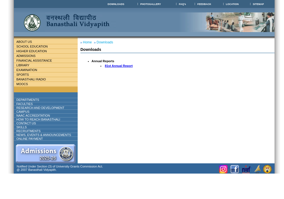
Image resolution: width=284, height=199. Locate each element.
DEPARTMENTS (32, 99)
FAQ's (182, 4)
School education (34, 46)
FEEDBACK (204, 4)
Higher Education (33, 51)
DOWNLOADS (116, 4)
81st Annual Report (119, 65)
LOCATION (232, 4)
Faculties (31, 104)
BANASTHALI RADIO (31, 79)
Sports (22, 74)
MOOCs (22, 84)
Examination (26, 70)
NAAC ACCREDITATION (33, 115)
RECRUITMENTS (28, 131)
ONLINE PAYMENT (29, 138)
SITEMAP (258, 4)
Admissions (28, 55)
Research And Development (42, 107)
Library (25, 65)
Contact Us (26, 123)
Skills (21, 127)
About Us (28, 41)
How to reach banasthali (38, 119)
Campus (25, 111)
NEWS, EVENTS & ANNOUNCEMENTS (43, 135)
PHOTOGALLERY (150, 4)
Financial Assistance (36, 60)
